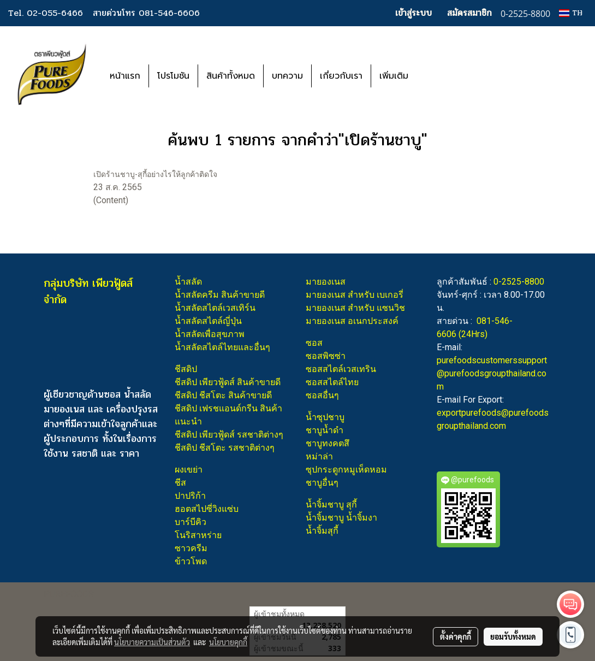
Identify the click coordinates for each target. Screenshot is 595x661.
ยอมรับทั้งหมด (513, 636)
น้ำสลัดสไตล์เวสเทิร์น (215, 308)
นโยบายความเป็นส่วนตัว (152, 642)
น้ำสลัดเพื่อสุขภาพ (210, 334)
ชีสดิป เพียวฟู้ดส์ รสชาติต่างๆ (229, 434)
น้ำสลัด (188, 281)
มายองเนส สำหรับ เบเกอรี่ (354, 295)
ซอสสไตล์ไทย (332, 382)
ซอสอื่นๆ (322, 395)
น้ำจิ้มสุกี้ (322, 531)
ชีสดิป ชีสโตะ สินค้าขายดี (223, 395)
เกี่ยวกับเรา (341, 75)
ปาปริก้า (190, 496)
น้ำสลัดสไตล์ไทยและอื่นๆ (222, 347)
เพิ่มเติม (393, 75)
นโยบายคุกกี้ (228, 642)
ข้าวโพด (191, 561)
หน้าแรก (125, 75)
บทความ (287, 75)
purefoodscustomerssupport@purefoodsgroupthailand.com (492, 373)
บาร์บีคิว (190, 522)
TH (570, 13)
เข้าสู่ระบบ (413, 13)
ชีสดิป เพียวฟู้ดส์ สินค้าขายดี (228, 382)
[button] (433, 76)
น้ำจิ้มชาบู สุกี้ (331, 504)
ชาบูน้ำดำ (324, 430)
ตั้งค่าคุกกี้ (455, 636)
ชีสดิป (186, 369)
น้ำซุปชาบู (325, 417)
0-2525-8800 (518, 281)
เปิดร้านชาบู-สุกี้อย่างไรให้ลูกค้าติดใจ (155, 174)
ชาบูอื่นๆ (322, 482)
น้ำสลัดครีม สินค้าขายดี (220, 295)
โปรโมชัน (173, 75)
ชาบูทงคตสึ (327, 443)
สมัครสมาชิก (469, 13)
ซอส (314, 343)
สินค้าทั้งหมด (230, 75)
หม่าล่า (319, 456)
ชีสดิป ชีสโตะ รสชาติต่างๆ (225, 447)
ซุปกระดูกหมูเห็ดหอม (346, 469)
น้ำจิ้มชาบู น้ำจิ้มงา (341, 517)
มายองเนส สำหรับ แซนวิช (355, 308)
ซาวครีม (191, 548)
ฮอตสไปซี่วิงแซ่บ (207, 509)
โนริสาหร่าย (198, 535)
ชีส (180, 482)
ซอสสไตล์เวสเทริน (341, 369)
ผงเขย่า (189, 469)
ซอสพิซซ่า (326, 356)
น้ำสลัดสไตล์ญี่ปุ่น (208, 321)
